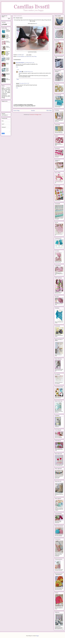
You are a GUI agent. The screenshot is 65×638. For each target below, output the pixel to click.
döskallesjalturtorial (4, 94)
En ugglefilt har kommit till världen (8, 59)
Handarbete (22, 56)
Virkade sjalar (4, 92)
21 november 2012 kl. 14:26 (29, 62)
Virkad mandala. (4, 90)
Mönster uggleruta (7, 88)
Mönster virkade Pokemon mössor (7, 69)
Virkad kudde (8, 89)
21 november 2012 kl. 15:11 (28, 71)
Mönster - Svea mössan (8, 42)
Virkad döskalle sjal (8, 79)
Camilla (20, 71)
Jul (25, 56)
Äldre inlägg (49, 110)
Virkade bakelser (7, 63)
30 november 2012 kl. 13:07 (24, 83)
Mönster (3, 88)
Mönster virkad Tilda (8, 47)
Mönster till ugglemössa (8, 74)
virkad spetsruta (8, 96)
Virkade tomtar (28, 56)
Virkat (33, 56)
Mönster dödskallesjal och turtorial (8, 30)
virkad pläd (3, 96)
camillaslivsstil (4, 93)
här (36, 23)
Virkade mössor (7, 91)
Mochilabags (8, 87)
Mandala (3, 87)
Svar (18, 69)
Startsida (33, 110)
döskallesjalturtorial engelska (6, 95)
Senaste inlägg (16, 110)
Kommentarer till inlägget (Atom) (35, 114)
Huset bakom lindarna (20, 62)
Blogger (37, 635)
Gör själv (18, 56)
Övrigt (35, 56)
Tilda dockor (4, 89)
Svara (18, 79)
